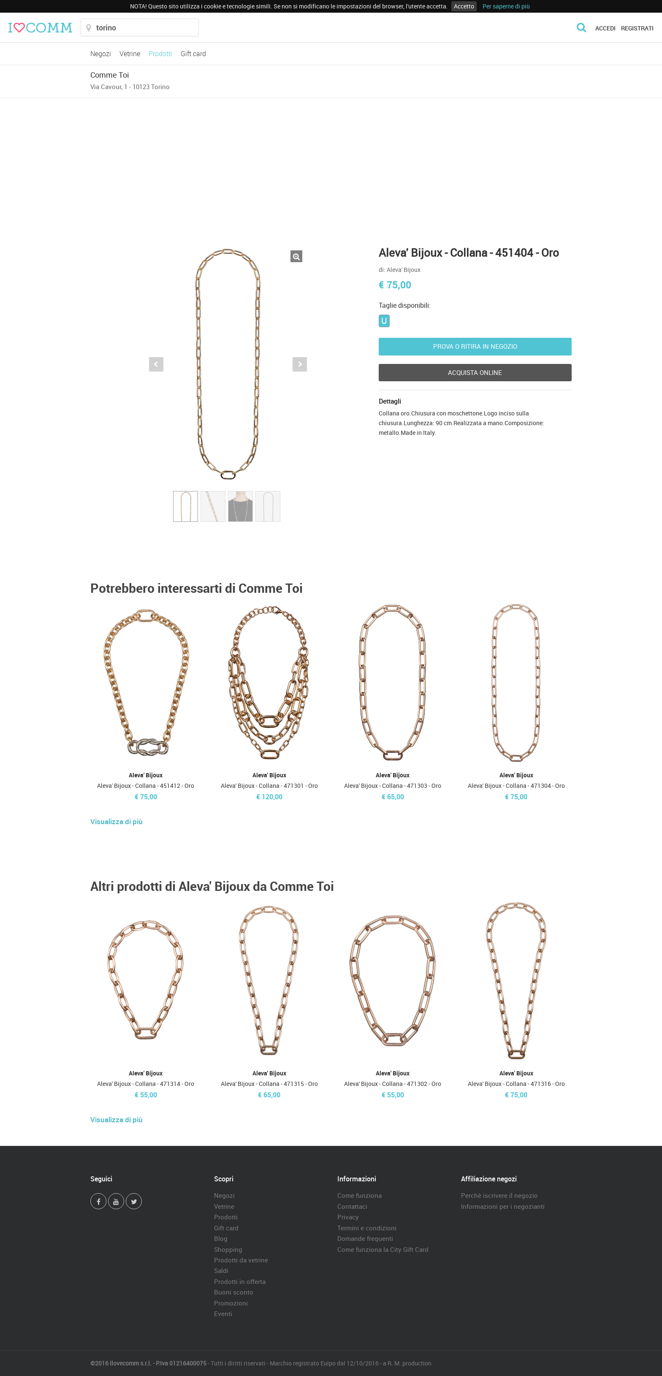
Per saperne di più (506, 6)
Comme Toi (109, 75)
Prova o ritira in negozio (475, 346)
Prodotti (160, 53)
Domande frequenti (365, 1238)
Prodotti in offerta (240, 1281)
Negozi (100, 53)
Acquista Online (475, 372)
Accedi (605, 28)
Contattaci (352, 1206)
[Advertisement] (331, 161)
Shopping (228, 1249)
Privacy (348, 1217)
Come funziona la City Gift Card (383, 1249)
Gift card (193, 53)
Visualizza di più (116, 821)
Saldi (221, 1270)
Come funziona (359, 1195)
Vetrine (129, 53)
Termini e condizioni (366, 1228)
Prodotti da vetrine (241, 1260)
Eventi (223, 1313)
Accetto (464, 6)
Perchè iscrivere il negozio (499, 1195)
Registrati (637, 28)
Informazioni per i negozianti (503, 1206)
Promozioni (231, 1303)
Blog (221, 1238)
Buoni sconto (233, 1292)
